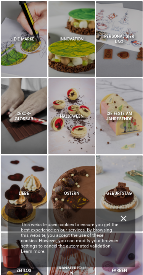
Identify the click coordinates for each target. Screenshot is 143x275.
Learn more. (33, 251)
